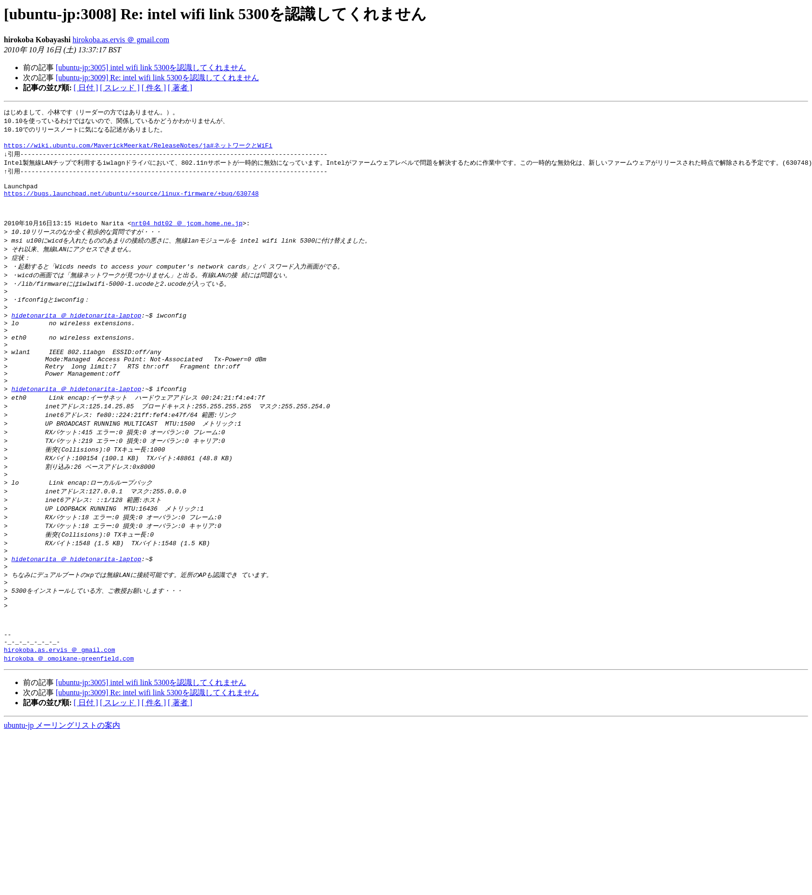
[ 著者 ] (180, 88)
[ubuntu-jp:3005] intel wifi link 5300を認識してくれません (151, 67)
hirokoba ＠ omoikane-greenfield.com (69, 719)
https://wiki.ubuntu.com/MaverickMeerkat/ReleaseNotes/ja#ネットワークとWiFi (138, 148)
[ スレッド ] (120, 88)
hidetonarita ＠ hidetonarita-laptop (76, 336)
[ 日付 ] (86, 88)
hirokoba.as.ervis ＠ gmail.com (121, 40)
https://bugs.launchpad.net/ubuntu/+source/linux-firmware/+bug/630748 (131, 202)
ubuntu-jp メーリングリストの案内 (62, 786)
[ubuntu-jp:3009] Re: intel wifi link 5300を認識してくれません (157, 78)
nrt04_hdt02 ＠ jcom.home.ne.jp (186, 237)
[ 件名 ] (154, 88)
